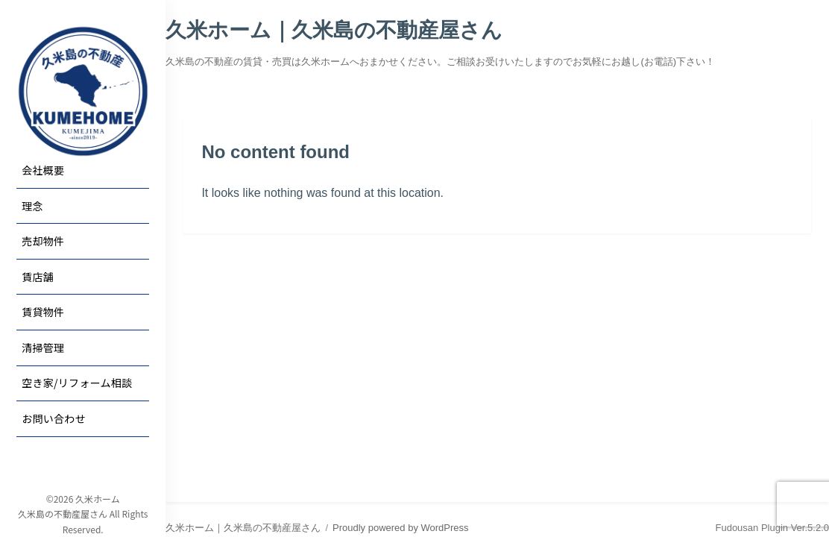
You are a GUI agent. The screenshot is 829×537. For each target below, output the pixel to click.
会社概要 (43, 170)
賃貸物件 (43, 311)
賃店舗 (38, 276)
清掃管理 (43, 347)
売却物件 (43, 240)
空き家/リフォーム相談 (77, 382)
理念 (32, 205)
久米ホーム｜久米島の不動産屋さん (334, 30)
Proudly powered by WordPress (400, 527)
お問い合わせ (54, 418)
